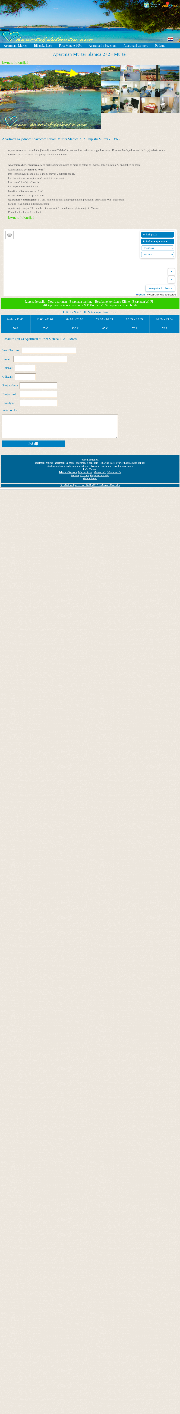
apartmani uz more (64, 462)
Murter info (100, 472)
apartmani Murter (44, 462)
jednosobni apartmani (77, 466)
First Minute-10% (70, 45)
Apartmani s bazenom (102, 45)
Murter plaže (114, 472)
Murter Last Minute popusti (130, 462)
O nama (84, 475)
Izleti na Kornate (68, 472)
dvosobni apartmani (101, 466)
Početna (160, 45)
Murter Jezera (90, 478)
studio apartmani (56, 466)
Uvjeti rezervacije (99, 475)
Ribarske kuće (43, 45)
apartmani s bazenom (87, 462)
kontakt (75, 475)
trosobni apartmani (123, 466)
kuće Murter (89, 469)
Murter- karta (85, 472)
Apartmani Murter (15, 45)
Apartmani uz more (136, 45)
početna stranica (90, 459)
